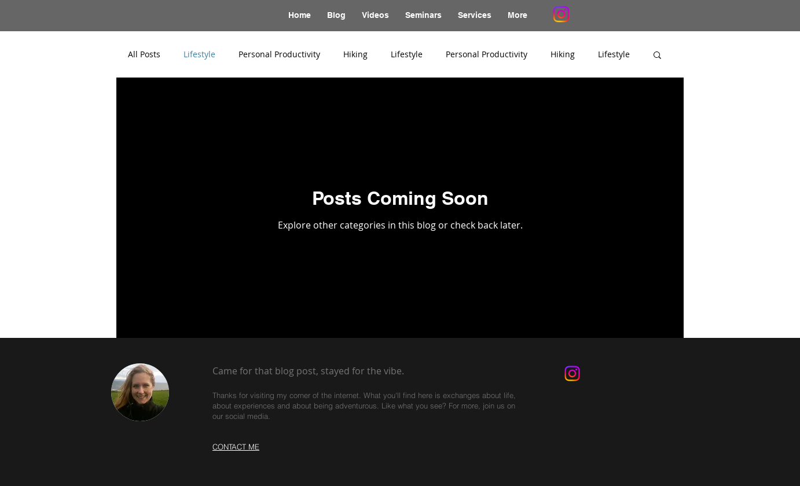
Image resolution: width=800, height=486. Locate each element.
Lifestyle (199, 54)
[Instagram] (561, 14)
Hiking (355, 54)
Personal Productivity (279, 54)
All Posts (144, 54)
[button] (657, 56)
